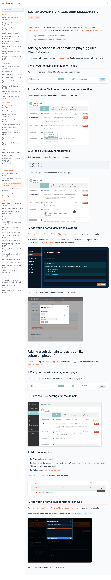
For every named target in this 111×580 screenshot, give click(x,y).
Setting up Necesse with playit (12, 259)
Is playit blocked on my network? (9, 128)
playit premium (57, 27)
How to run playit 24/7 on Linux (12, 74)
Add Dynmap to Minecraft (10, 33)
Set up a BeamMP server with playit (11, 218)
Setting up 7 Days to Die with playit (11, 228)
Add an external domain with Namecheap (12, 184)
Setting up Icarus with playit (11, 240)
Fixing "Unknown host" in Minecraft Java (10, 37)
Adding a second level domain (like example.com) (50, 36)
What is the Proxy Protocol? (11, 124)
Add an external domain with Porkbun (11, 190)
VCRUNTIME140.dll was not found (11, 97)
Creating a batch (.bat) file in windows (11, 67)
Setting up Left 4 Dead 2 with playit (11, 250)
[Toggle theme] (107, 3)
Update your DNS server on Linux (11, 82)
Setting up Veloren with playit (11, 262)
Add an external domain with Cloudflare (11, 179)
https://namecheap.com (37, 30)
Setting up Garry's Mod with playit (11, 236)
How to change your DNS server (10, 286)
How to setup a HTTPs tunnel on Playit (11, 291)
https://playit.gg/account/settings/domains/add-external (53, 234)
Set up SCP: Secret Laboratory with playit (12, 223)
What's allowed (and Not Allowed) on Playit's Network (11, 281)
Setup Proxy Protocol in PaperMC (10, 29)
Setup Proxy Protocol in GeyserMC (10, 24)
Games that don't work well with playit (11, 160)
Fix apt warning (7, 71)
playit (6, 3)
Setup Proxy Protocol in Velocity (10, 18)
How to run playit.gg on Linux (11, 78)
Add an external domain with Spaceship (11, 195)
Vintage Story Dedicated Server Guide (10, 271)
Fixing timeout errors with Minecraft (10, 42)
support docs (15, 3)
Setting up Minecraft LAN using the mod (12, 255)
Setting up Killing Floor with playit (11, 245)
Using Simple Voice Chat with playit (11, 58)
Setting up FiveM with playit (11, 232)
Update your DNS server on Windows (11, 92)
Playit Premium (7, 155)
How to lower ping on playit (11, 111)
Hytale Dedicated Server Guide (12, 208)
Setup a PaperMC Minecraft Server (11, 52)
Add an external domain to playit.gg (10, 174)
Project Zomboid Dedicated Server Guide (11, 213)
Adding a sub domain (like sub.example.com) (48, 40)
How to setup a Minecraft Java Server (12, 47)
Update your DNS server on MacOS (11, 87)
